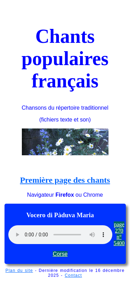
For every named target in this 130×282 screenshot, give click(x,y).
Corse (60, 254)
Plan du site (19, 270)
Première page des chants (65, 180)
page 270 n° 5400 (119, 233)
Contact (73, 275)
